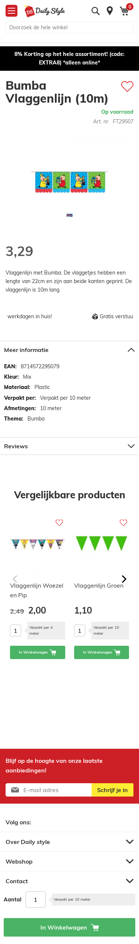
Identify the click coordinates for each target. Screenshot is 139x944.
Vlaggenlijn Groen (98, 585)
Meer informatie (26, 349)
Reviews (16, 446)
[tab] (69, 349)
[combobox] (69, 27)
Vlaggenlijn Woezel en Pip (36, 590)
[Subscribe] (112, 790)
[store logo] (44, 11)
